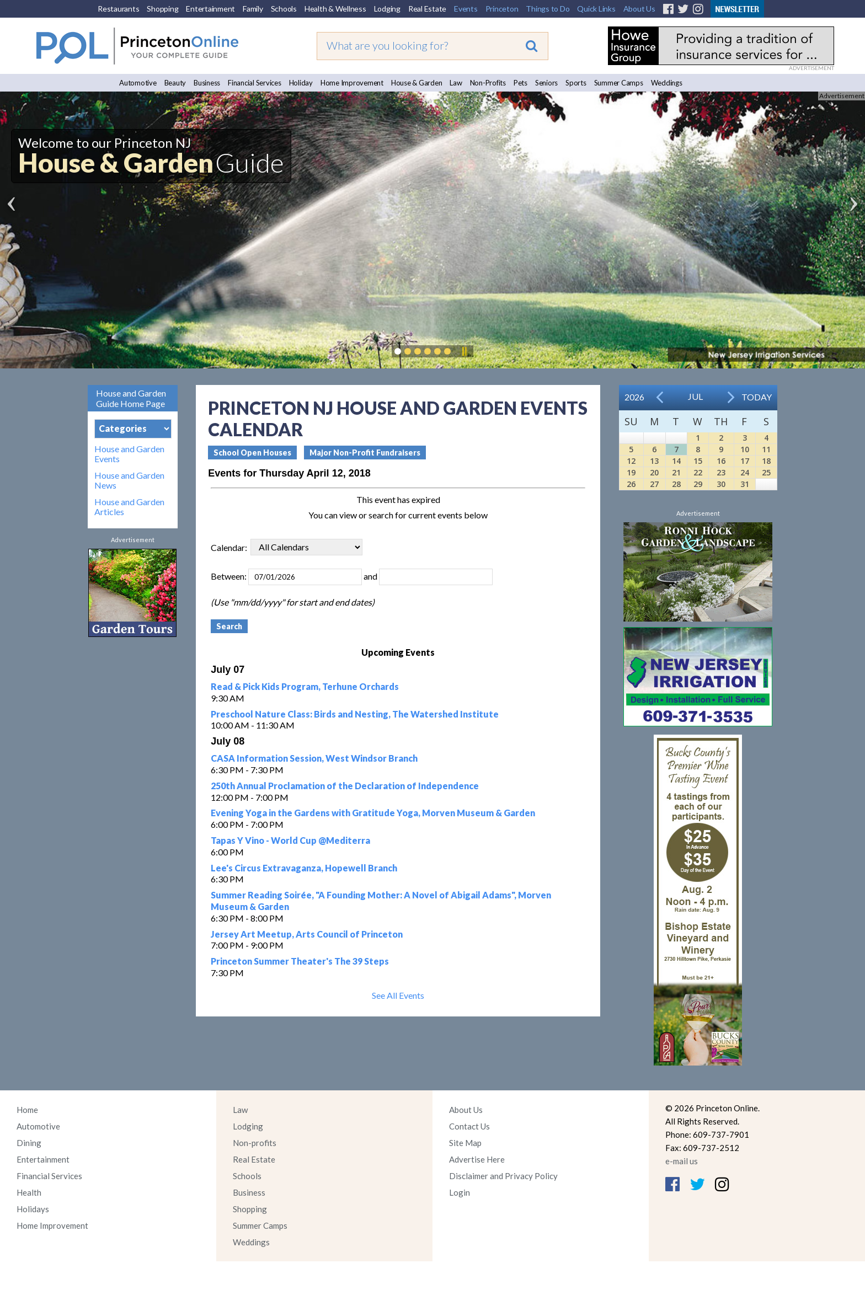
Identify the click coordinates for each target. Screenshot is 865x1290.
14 (676, 461)
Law (456, 82)
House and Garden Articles (129, 507)
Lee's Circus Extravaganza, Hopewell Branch (304, 868)
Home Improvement (352, 82)
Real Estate (427, 8)
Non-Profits (488, 82)
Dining (29, 1143)
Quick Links (596, 8)
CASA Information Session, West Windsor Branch (314, 758)
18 (766, 461)
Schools (284, 8)
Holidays (33, 1209)
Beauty (175, 82)
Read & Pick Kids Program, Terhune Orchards (305, 686)
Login (459, 1192)
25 (766, 472)
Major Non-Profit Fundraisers (364, 452)
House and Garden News (129, 480)
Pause (464, 351)
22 (697, 472)
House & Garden (416, 82)
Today (756, 397)
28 (676, 484)
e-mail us (681, 1161)
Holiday (301, 82)
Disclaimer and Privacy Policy (503, 1176)
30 (721, 484)
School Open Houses (252, 452)
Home (27, 1110)
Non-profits (254, 1143)
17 (744, 461)
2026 (634, 397)
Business (207, 82)
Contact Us (469, 1126)
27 (654, 484)
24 (744, 472)
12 (631, 461)
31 (744, 484)
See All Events (398, 995)
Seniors (546, 82)
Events (466, 8)
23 (721, 472)
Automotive (138, 82)
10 (744, 449)
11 (766, 449)
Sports (575, 82)
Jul (695, 396)
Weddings (666, 82)
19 (631, 472)
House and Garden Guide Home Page (131, 398)
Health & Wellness (335, 8)
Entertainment (210, 8)
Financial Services (254, 82)
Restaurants (118, 8)
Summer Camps (618, 82)
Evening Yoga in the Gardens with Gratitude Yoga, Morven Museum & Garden (373, 812)
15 (697, 461)
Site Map (465, 1143)
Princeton (502, 8)
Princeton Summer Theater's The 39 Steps (300, 961)
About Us (639, 8)
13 (654, 461)
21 (676, 472)
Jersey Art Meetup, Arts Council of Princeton (307, 934)
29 (697, 484)
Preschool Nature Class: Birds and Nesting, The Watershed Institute (355, 714)
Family (253, 8)
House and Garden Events (129, 454)
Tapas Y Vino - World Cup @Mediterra (290, 840)
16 (721, 461)
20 (654, 472)
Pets (520, 82)
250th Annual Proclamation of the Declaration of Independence (345, 785)
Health (29, 1192)
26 (631, 484)
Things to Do (547, 8)
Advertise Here (477, 1159)
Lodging (387, 8)
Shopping (162, 8)
